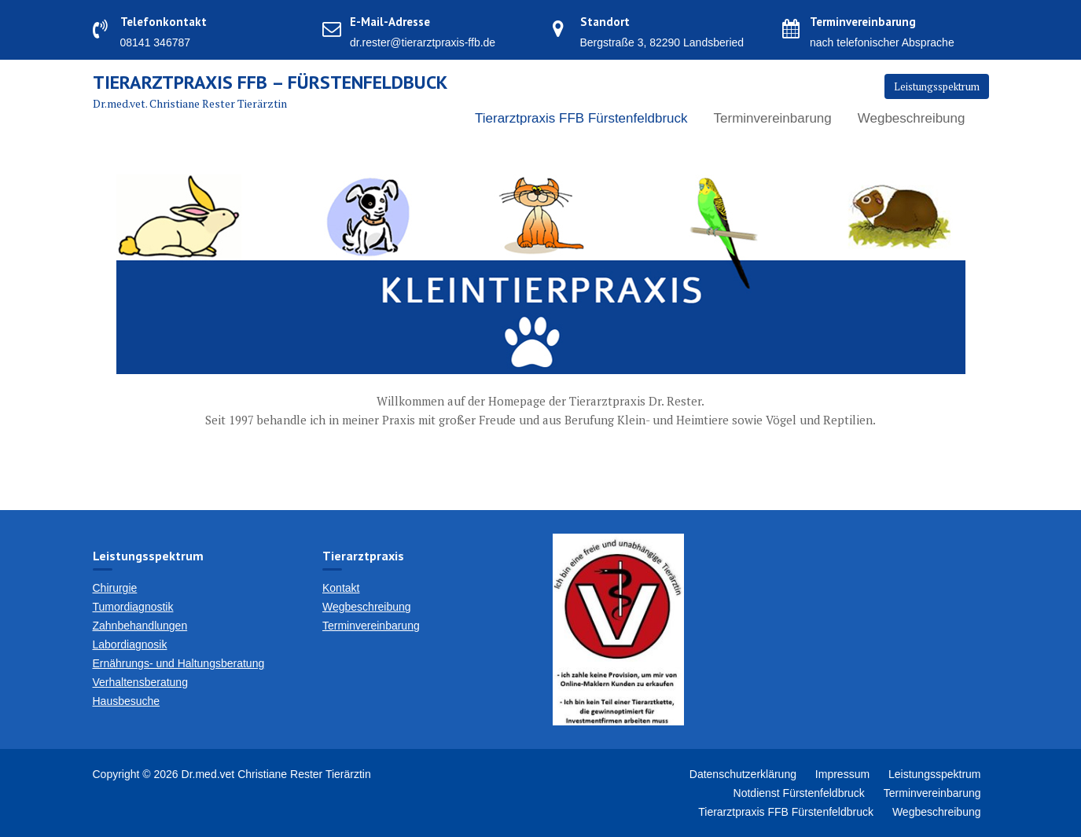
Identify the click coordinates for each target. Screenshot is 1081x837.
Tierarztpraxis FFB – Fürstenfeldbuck (270, 82)
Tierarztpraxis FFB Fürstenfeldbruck (581, 118)
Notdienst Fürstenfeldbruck (799, 793)
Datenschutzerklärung (742, 774)
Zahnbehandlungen (140, 625)
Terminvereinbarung (773, 118)
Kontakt (340, 588)
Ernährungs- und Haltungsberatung (179, 663)
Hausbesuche (126, 701)
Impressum (842, 774)
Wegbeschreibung (911, 118)
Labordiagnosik (130, 644)
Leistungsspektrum (937, 86)
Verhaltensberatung (140, 682)
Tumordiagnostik (133, 606)
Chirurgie (115, 588)
